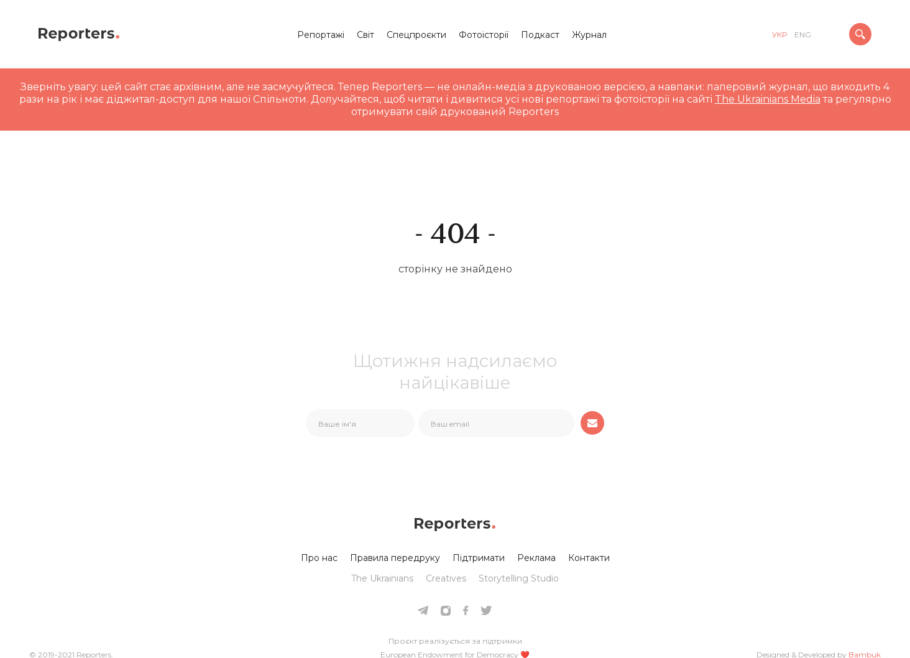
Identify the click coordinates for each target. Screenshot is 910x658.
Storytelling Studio (519, 578)
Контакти (589, 557)
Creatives (446, 578)
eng (802, 34)
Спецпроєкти (416, 34)
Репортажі (320, 34)
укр (779, 34)
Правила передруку (395, 557)
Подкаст (540, 34)
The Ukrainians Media (767, 99)
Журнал (589, 34)
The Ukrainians (382, 578)
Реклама (536, 557)
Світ (365, 34)
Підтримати (479, 557)
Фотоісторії (483, 34)
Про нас (319, 557)
